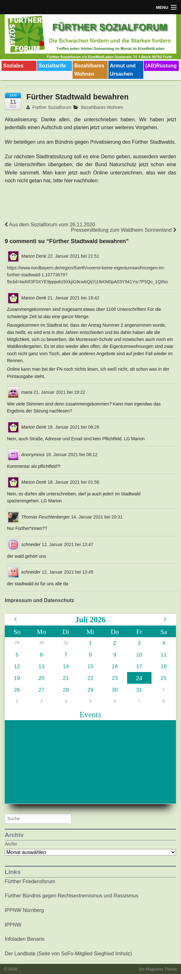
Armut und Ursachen (123, 70)
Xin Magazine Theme (158, 969)
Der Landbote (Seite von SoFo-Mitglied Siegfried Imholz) (68, 953)
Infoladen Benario (24, 939)
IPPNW (13, 924)
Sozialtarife (52, 65)
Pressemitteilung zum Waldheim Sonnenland (123, 230)
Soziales (13, 65)
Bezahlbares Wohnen (89, 70)
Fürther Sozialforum (48, 107)
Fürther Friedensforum (30, 881)
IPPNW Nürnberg (24, 910)
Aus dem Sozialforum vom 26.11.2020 (50, 224)
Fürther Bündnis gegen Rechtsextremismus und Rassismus (72, 895)
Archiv (11, 843)
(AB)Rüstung (161, 65)
